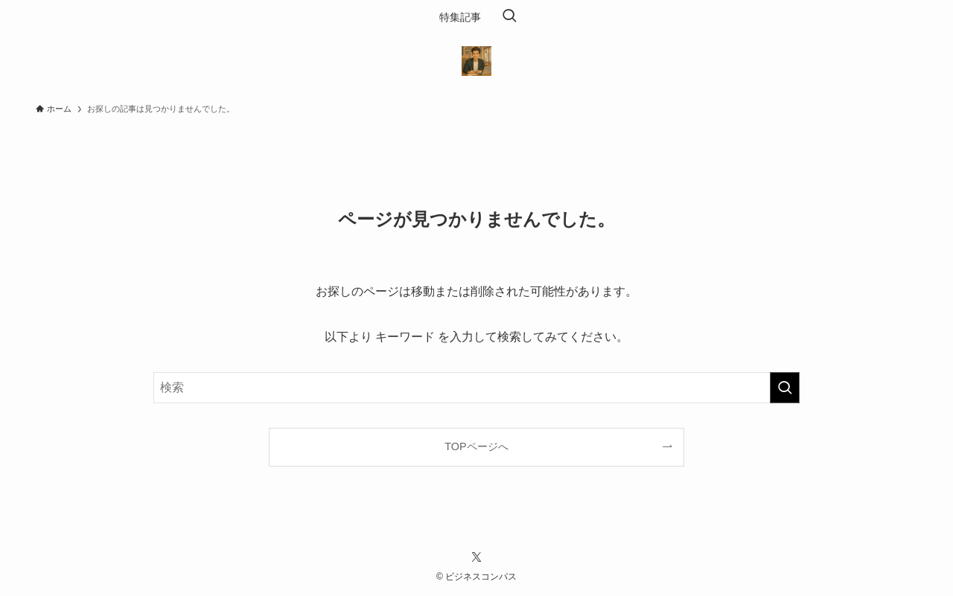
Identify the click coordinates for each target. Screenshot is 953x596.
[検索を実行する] (785, 387)
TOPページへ (476, 446)
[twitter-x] (476, 557)
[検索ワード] (476, 387)
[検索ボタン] (509, 17)
